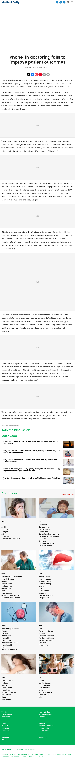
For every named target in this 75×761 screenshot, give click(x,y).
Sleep (3, 697)
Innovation (5, 717)
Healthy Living (44, 712)
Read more (38, 757)
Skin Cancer (6, 695)
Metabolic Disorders (9, 650)
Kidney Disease (45, 579)
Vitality (4, 712)
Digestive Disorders (46, 543)
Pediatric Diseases (46, 640)
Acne (3, 525)
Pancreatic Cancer (46, 631)
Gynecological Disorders (11, 595)
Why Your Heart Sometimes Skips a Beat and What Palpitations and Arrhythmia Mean (30, 461)
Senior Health (6, 688)
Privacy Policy (44, 728)
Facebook (5, 737)
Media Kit (42, 723)
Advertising (5, 730)
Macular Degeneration (10, 629)
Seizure (4, 685)
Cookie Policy (44, 730)
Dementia (43, 525)
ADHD (3, 527)
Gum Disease (6, 593)
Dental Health (44, 529)
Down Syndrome (45, 546)
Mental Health (6, 645)
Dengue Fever (44, 527)
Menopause (6, 640)
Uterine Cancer (45, 683)
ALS (2, 534)
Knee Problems (45, 581)
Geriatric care (6, 586)
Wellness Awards (45, 714)
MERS (3, 647)
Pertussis (42, 643)
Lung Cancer (44, 598)
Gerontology (6, 588)
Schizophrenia (7, 681)
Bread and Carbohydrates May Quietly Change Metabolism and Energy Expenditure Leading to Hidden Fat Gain (31, 470)
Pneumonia (43, 645)
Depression (43, 532)
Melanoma (5, 633)
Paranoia (42, 633)
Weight (41, 690)
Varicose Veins (44, 685)
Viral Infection (44, 688)
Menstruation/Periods (9, 643)
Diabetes (42, 539)
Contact (4, 726)
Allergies (4, 532)
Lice (40, 588)
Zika (40, 697)
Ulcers (41, 681)
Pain (40, 629)
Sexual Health (6, 690)
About (3, 723)
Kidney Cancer (44, 577)
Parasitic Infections (46, 636)
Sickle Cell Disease (8, 692)
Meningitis (5, 638)
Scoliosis (4, 683)
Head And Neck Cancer (10, 598)
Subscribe (5, 728)
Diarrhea (42, 541)
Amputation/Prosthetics (10, 539)
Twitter (4, 739)
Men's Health (6, 636)
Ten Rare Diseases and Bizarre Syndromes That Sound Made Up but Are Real (31, 479)
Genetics (4, 581)
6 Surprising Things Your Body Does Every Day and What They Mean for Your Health (31, 442)
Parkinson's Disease (46, 638)
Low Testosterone (46, 595)
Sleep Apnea (6, 699)
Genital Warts (6, 584)
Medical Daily (10, 2)
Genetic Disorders (8, 579)
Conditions (9, 493)
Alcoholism (5, 529)
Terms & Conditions (46, 726)
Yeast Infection (45, 695)
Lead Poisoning (45, 584)
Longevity (42, 593)
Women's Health (45, 692)
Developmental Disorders (49, 536)
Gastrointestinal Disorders (11, 577)
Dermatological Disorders (49, 534)
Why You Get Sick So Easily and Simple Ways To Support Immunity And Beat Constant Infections (31, 452)
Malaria (4, 631)
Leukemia (42, 586)
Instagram (43, 737)
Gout (3, 591)
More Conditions (68, 494)
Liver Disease (44, 591)
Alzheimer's (5, 536)
